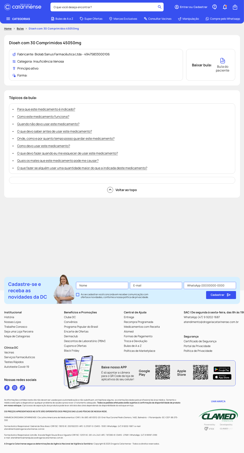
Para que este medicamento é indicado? (46, 109)
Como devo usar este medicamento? (43, 146)
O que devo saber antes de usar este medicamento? (54, 131)
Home (8, 28)
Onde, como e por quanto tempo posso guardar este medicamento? (66, 138)
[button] (191, 7)
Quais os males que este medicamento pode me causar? (58, 160)
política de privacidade (135, 297)
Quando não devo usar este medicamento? (48, 124)
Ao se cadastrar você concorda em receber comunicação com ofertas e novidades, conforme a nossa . (115, 296)
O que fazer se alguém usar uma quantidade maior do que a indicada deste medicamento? (82, 168)
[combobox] (107, 7)
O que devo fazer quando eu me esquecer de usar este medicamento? (67, 153)
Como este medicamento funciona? (43, 116)
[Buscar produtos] (160, 7)
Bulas (20, 28)
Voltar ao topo (122, 190)
